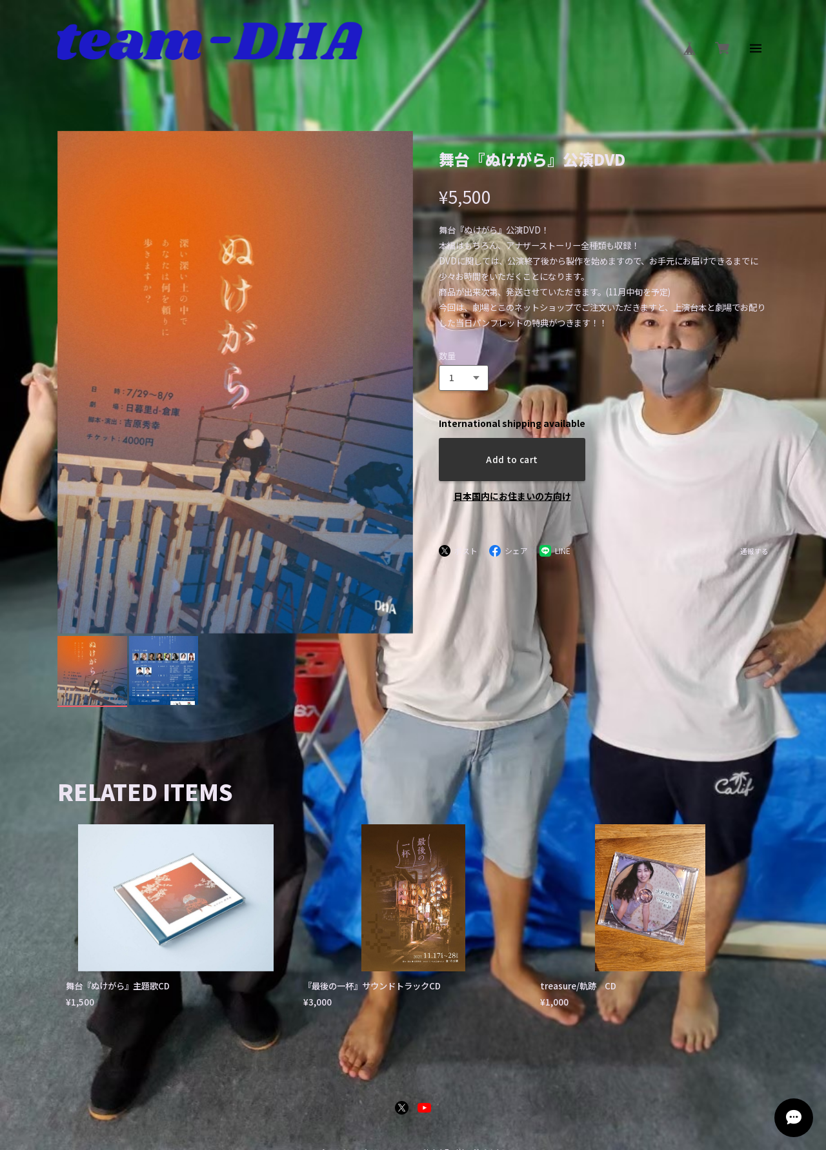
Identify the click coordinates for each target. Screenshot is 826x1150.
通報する (754, 551)
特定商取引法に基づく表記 (466, 1002)
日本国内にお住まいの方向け (512, 496)
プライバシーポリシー (352, 1002)
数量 (447, 356)
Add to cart (512, 459)
